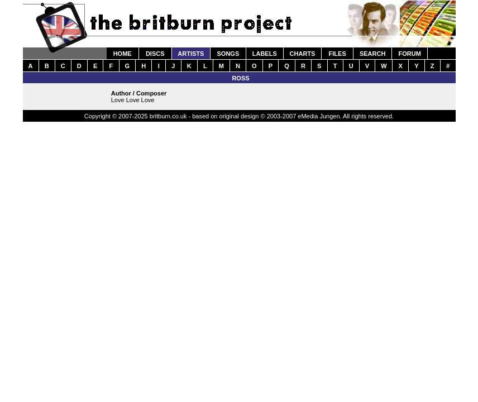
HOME (122, 53)
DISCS (155, 53)
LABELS (264, 53)
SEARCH (372, 53)
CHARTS (303, 53)
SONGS (228, 53)
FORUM (409, 53)
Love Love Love (133, 100)
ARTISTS (191, 53)
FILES (337, 53)
